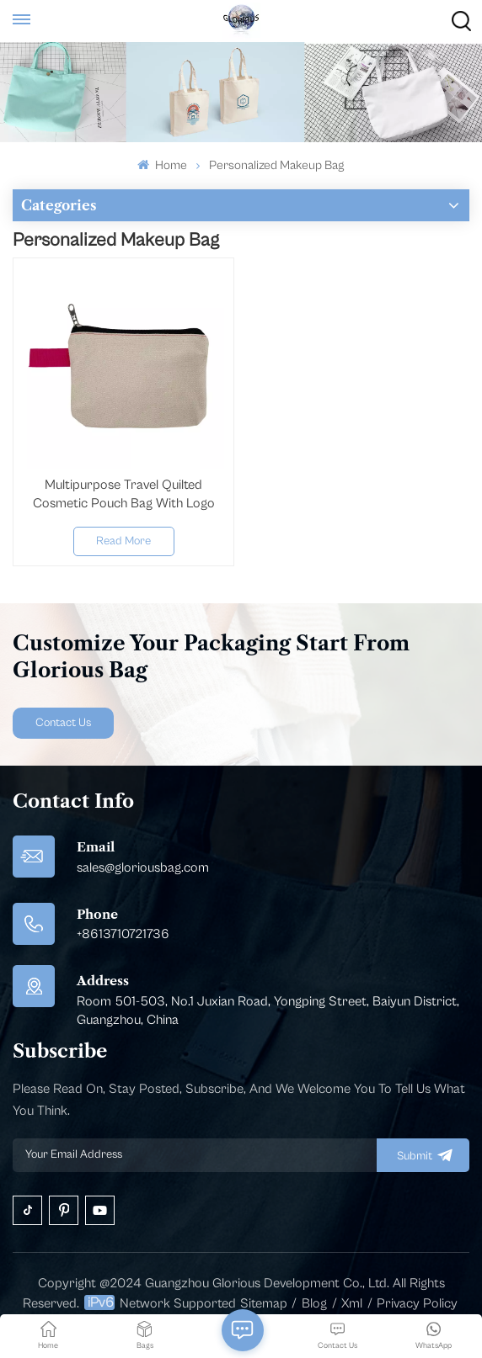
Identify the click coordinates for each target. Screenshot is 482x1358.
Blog (314, 1303)
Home (161, 165)
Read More (123, 541)
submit (423, 1155)
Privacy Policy (417, 1303)
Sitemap (263, 1303)
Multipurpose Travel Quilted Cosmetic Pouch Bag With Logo (124, 494)
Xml (351, 1303)
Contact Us (63, 722)
